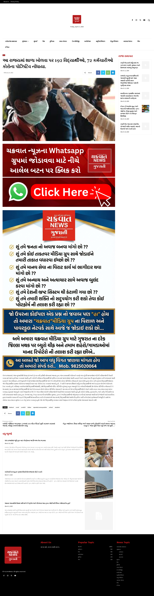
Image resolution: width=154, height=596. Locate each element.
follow (29, 407)
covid (17, 407)
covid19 (23, 407)
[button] (148, 20)
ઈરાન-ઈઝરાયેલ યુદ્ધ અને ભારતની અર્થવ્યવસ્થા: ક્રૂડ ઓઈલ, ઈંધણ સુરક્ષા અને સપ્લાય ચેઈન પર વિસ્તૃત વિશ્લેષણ (129, 111)
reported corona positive (40, 407)
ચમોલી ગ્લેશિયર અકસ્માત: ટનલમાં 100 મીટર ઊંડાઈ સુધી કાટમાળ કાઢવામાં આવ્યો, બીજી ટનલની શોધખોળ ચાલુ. (29, 425)
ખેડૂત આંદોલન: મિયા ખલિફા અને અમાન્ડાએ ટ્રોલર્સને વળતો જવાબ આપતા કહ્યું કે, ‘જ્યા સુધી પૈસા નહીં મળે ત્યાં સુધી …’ (89, 425)
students (57, 407)
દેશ (4, 55)
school (51, 407)
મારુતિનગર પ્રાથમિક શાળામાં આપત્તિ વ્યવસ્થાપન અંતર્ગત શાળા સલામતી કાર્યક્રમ (130, 95)
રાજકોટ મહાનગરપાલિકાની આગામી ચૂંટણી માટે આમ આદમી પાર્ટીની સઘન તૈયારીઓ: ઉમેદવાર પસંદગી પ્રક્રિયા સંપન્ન (129, 81)
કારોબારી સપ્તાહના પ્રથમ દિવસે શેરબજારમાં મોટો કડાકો (23, 472)
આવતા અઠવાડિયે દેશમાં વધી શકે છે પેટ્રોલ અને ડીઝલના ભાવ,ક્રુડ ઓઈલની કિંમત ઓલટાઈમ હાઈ (37, 503)
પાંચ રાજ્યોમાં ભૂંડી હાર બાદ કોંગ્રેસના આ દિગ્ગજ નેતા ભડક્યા (25, 441)
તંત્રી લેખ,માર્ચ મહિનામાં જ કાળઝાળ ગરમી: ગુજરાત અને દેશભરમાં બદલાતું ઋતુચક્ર (130, 65)
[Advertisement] (27, 20)
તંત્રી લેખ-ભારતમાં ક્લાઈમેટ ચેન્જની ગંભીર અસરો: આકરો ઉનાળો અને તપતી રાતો (130, 126)
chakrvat (11, 407)
